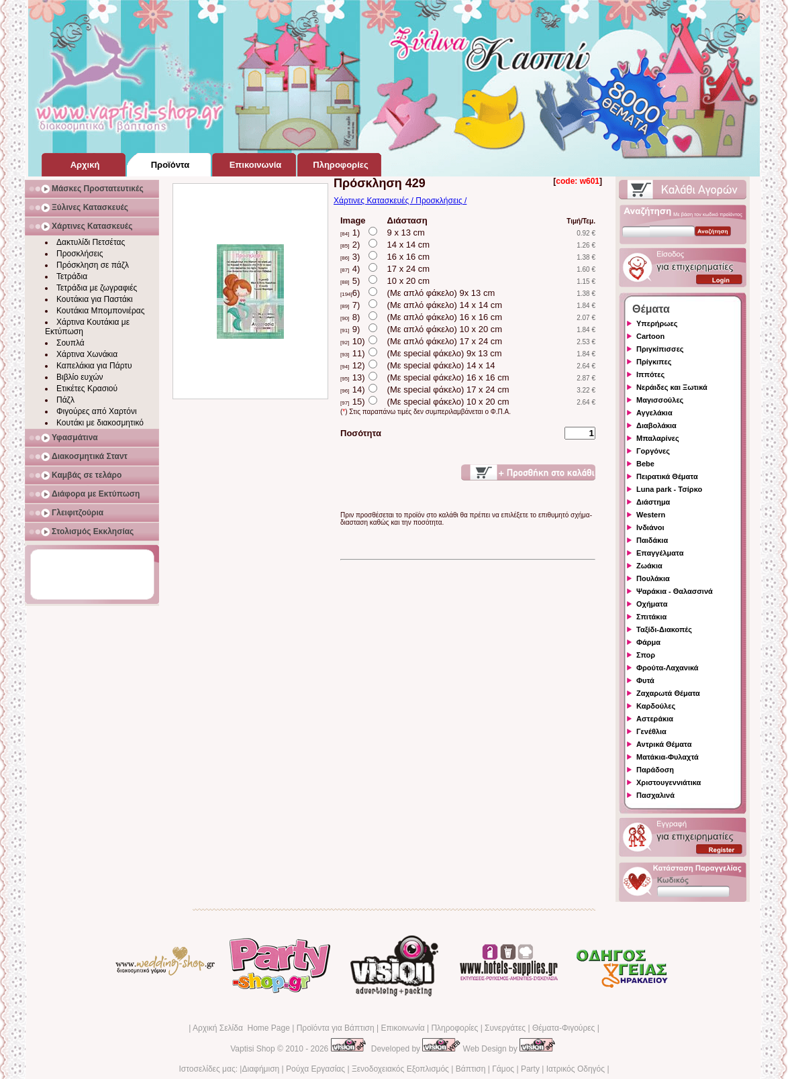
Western (650, 515)
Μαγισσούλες (659, 400)
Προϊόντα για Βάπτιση (336, 1028)
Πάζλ (65, 400)
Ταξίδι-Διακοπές (664, 629)
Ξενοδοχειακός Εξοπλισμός (400, 1069)
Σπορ (645, 655)
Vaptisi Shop (252, 1049)
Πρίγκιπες (653, 362)
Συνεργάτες (505, 1028)
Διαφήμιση (260, 1069)
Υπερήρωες (657, 323)
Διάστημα (653, 502)
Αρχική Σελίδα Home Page (241, 1028)
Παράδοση (655, 770)
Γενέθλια (651, 731)
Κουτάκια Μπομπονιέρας (100, 310)
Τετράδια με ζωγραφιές (96, 288)
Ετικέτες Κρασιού (86, 388)
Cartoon (650, 336)
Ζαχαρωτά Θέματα (668, 693)
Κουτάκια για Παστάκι (94, 299)
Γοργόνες (653, 451)
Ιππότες (650, 374)
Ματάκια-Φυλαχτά (667, 757)
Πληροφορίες (454, 1028)
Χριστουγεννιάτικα (668, 782)
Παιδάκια (652, 540)
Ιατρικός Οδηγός (575, 1069)
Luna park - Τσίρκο (669, 489)
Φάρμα (648, 642)
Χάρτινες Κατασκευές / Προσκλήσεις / (400, 200)
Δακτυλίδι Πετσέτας (90, 242)
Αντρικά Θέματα (663, 744)
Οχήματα (651, 604)
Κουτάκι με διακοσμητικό (100, 422)
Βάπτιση (471, 1069)
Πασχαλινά (655, 795)
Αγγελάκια (654, 413)
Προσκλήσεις (79, 253)
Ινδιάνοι (650, 527)
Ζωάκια (649, 566)
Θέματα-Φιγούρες (563, 1028)
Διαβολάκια (656, 425)
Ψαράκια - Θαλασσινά (674, 591)
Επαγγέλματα (659, 553)
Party (530, 1069)
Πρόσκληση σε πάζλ (92, 265)
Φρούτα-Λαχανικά (667, 668)
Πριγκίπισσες (660, 349)
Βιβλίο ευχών (79, 377)
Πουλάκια (653, 578)
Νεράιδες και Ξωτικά (671, 387)
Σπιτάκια (651, 617)
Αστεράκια (654, 719)
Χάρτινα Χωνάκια (86, 354)
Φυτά (645, 680)
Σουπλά (70, 343)
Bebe (645, 464)
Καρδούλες (655, 706)
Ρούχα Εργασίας (315, 1069)
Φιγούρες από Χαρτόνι (96, 411)
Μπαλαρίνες (657, 438)
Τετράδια (71, 276)
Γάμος (503, 1069)
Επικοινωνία (402, 1028)
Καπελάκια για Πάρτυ (94, 365)
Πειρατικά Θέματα (667, 476)
